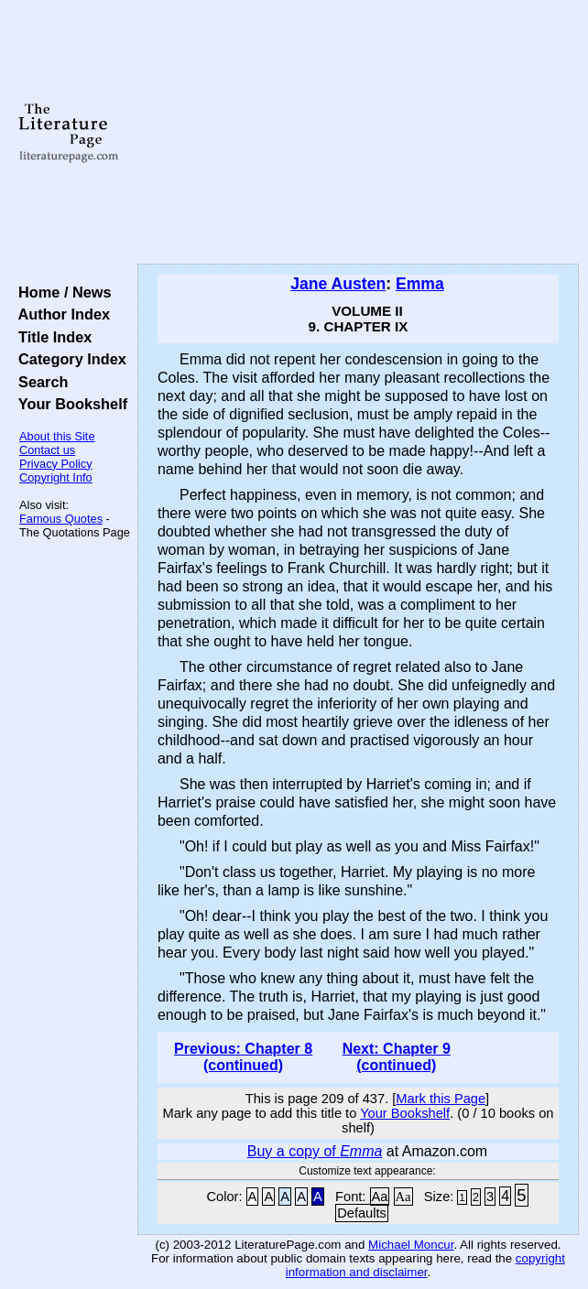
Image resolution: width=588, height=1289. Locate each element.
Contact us (47, 450)
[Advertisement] (358, 133)
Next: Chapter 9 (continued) (397, 1057)
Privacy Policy (56, 464)
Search (39, 382)
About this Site (57, 436)
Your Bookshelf (68, 403)
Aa (380, 1196)
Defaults (362, 1213)
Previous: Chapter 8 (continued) (243, 1057)
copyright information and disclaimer (425, 1265)
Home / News (61, 292)
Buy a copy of (315, 1151)
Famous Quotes (61, 518)
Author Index (60, 314)
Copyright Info (56, 477)
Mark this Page (440, 1098)
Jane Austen (338, 284)
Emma (420, 284)
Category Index (68, 359)
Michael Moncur (410, 1244)
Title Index (51, 337)
